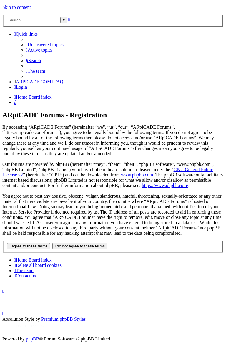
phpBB (32, 338)
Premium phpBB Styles (63, 319)
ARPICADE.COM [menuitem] (33, 81)
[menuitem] (45, 44)
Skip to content (16, 7)
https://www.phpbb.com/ (165, 185)
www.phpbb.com (137, 174)
